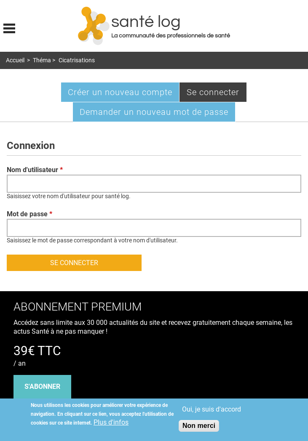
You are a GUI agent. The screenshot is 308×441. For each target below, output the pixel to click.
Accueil (15, 60)
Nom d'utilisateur (35, 170)
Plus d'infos (111, 422)
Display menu (9, 27)
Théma (42, 60)
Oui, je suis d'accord (211, 409)
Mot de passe (29, 214)
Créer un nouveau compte (120, 92)
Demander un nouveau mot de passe (154, 112)
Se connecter (217, 94)
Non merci (198, 425)
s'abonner (42, 387)
